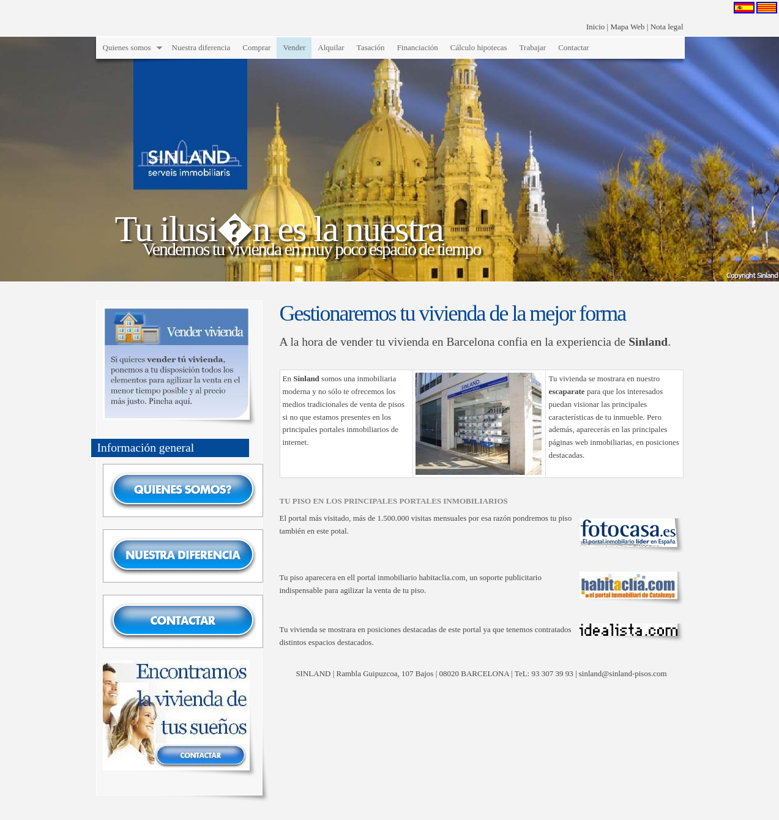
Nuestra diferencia (201, 47)
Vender (294, 47)
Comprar (256, 47)
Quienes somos (127, 47)
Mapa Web (627, 26)
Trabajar (533, 47)
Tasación (371, 47)
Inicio (595, 26)
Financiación (417, 47)
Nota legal (667, 26)
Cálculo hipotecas (478, 47)
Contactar (573, 47)
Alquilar (331, 47)
